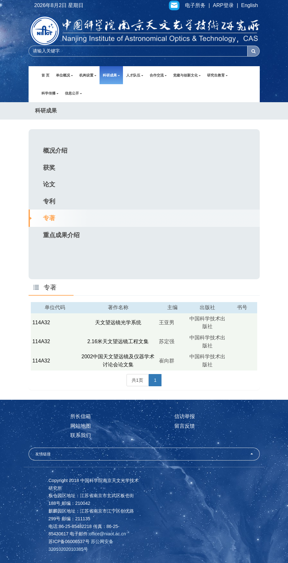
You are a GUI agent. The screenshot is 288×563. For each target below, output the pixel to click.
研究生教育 (217, 75)
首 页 (45, 75)
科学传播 (49, 93)
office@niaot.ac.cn (107, 533)
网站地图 (80, 426)
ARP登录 (223, 5)
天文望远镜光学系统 (118, 322)
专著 (49, 218)
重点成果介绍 (61, 235)
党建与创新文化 (187, 75)
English (249, 5)
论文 (49, 184)
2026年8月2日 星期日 (59, 5)
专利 (49, 201)
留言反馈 (184, 426)
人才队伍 (134, 75)
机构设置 (87, 75)
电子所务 (195, 5)
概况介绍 (55, 150)
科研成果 (111, 75)
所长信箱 (80, 416)
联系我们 (80, 435)
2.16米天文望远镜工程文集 (118, 341)
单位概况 (64, 75)
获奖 (49, 167)
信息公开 (73, 93)
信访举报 (184, 416)
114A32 (41, 322)
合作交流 (158, 75)
